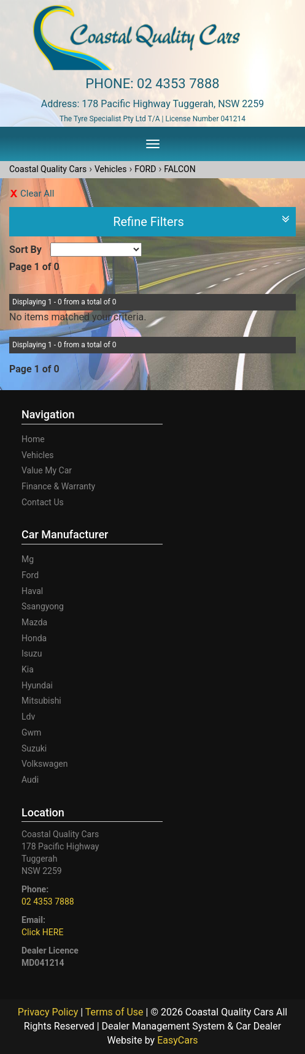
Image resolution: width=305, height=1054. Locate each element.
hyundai (37, 685)
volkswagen (44, 764)
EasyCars (177, 1040)
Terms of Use (115, 1012)
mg (27, 559)
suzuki (34, 748)
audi (30, 780)
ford (30, 575)
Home (33, 439)
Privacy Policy (49, 1012)
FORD (145, 169)
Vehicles (111, 169)
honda (34, 638)
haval (32, 591)
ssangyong (42, 606)
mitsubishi (41, 701)
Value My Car (46, 470)
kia (27, 669)
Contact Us (42, 502)
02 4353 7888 (178, 83)
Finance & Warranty (58, 486)
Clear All (37, 193)
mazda (34, 622)
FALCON (180, 169)
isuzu (31, 653)
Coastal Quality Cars (48, 169)
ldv (28, 716)
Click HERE (42, 932)
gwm (31, 732)
